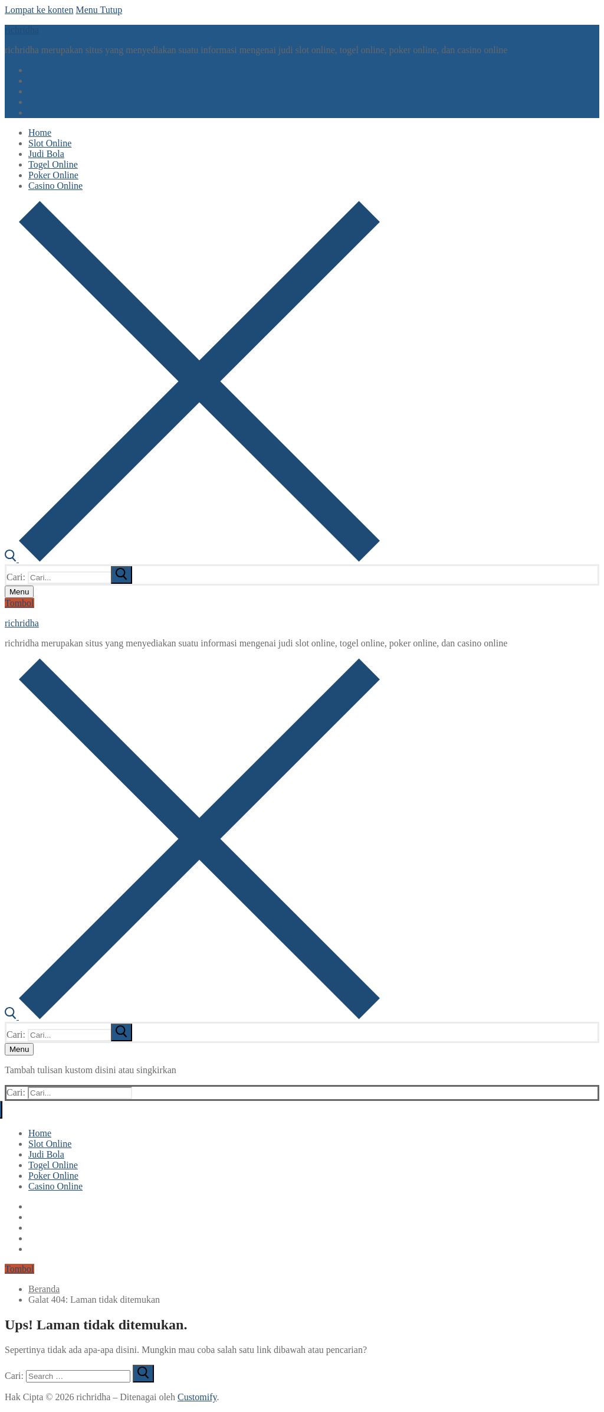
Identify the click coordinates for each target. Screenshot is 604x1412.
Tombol (19, 603)
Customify (197, 1397)
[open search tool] (192, 559)
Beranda (44, 1289)
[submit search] (121, 575)
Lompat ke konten (39, 10)
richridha (22, 30)
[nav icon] (19, 592)
